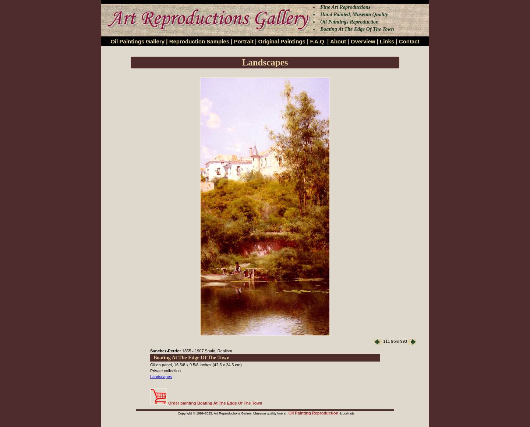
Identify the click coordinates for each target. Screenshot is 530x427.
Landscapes (161, 376)
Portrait (244, 41)
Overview (363, 41)
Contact (409, 41)
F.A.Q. (318, 41)
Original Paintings (281, 41)
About (338, 41)
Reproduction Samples (199, 41)
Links (387, 41)
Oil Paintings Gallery (137, 41)
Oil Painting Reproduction (314, 413)
